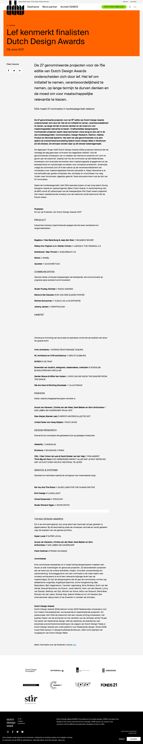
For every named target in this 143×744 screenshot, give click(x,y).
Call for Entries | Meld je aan (114, 7)
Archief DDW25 (69, 6)
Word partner (49, 6)
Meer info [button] (61, 740)
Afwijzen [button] (122, 739)
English (125, 1)
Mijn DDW (133, 1)
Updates (11, 25)
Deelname (33, 6)
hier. (74, 644)
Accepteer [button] (133, 739)
